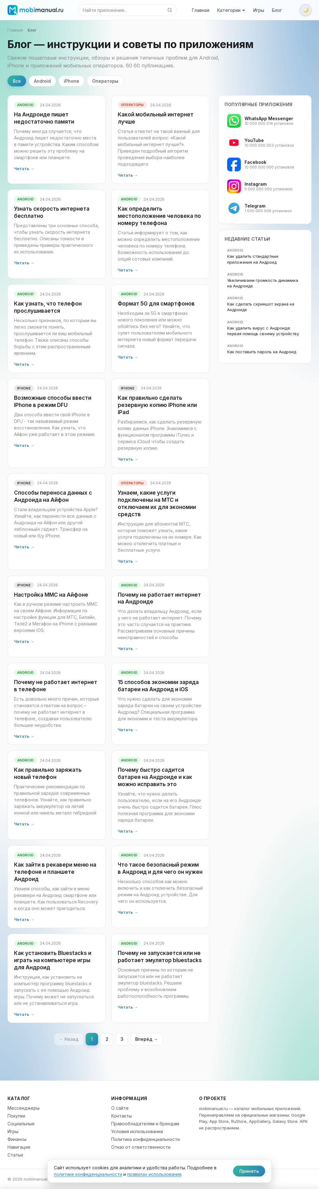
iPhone (71, 81)
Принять (249, 1171)
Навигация (18, 1147)
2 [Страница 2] (107, 1039)
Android (42, 81)
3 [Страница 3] (122, 1039)
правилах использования (154, 1174)
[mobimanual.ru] (35, 10)
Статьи (15, 1154)
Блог (277, 10)
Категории (231, 10)
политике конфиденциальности (88, 1174)
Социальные (21, 1123)
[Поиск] (121, 10)
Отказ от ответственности (140, 1147)
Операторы (105, 81)
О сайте (120, 1108)
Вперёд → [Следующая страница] (146, 1039)
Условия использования (137, 1131)
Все (17, 81)
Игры (258, 10)
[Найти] (169, 10)
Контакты (121, 1115)
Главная (200, 10)
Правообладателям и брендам (145, 1123)
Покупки (16, 1115)
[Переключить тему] (306, 10)
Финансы (16, 1139)
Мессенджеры (23, 1108)
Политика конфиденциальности (145, 1139)
